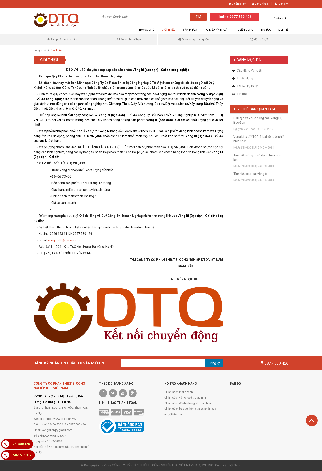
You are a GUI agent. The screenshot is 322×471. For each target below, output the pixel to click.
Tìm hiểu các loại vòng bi (250, 174)
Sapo (237, 465)
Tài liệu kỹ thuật (216, 29)
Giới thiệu (169, 29)
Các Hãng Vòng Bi (249, 70)
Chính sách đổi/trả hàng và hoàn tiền (187, 403)
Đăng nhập (260, 3)
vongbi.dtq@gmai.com (64, 240)
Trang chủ (146, 29)
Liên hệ (283, 29)
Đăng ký (281, 3)
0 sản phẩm (239, 3)
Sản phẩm (190, 29)
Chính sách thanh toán (178, 392)
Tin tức (266, 29)
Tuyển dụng (244, 29)
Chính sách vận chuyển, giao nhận (186, 397)
